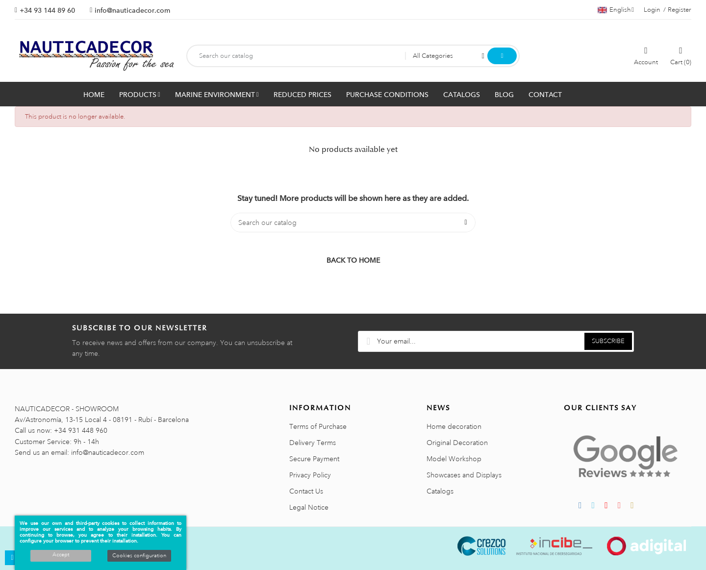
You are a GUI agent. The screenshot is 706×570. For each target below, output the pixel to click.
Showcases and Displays (464, 475)
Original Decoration (457, 442)
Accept (60, 554)
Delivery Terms (312, 442)
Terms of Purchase (318, 426)
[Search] (353, 222)
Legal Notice (308, 507)
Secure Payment (314, 458)
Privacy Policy (310, 475)
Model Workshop (454, 458)
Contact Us (306, 491)
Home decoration (454, 426)
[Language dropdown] (616, 10)
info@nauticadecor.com (132, 10)
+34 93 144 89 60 (47, 10)
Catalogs (440, 491)
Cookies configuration (139, 555)
